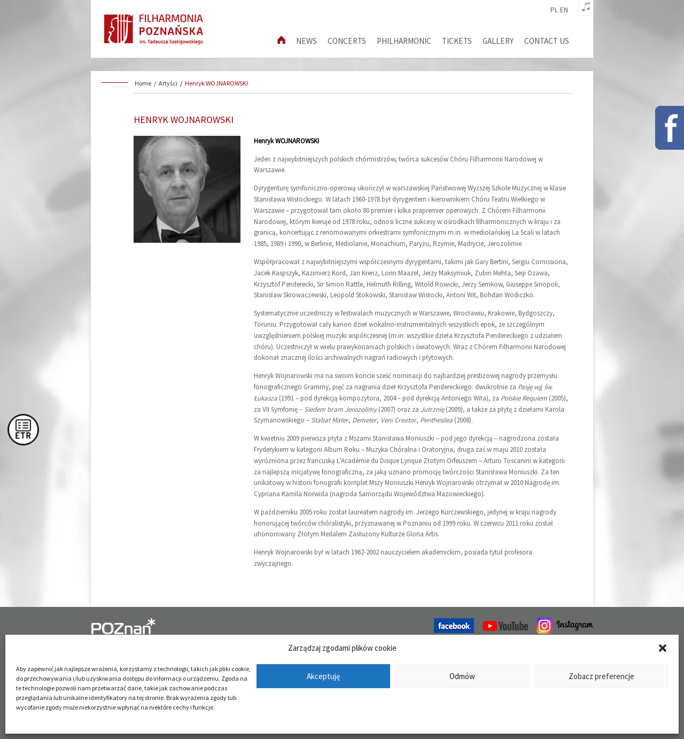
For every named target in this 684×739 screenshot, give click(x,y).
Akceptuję (323, 676)
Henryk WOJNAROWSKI (216, 83)
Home (143, 83)
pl (554, 10)
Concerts (347, 41)
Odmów (462, 676)
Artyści (168, 83)
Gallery (498, 41)
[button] (662, 648)
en (564, 10)
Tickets (457, 41)
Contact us (546, 41)
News (306, 41)
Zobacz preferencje (601, 676)
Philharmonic (404, 41)
